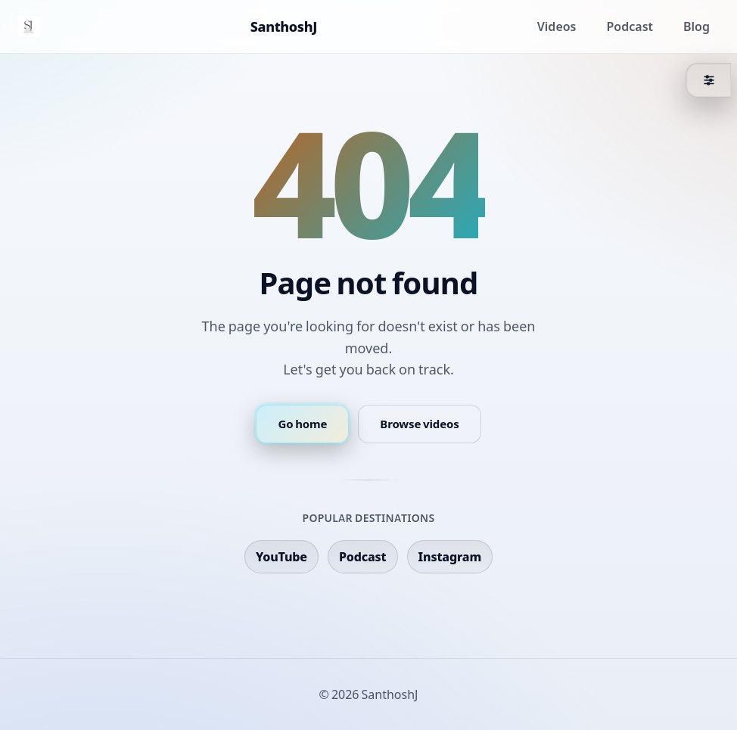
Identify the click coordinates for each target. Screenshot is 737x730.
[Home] (28, 26)
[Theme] (708, 80)
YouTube (281, 556)
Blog (696, 26)
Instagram (449, 556)
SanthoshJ (283, 26)
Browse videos (419, 424)
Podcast (630, 26)
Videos (557, 26)
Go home (302, 424)
